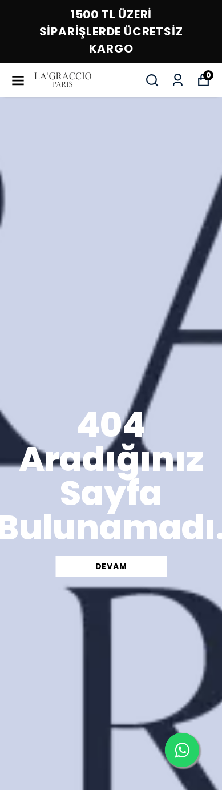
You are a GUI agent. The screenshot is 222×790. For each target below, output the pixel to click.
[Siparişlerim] (178, 80)
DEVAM (111, 566)
